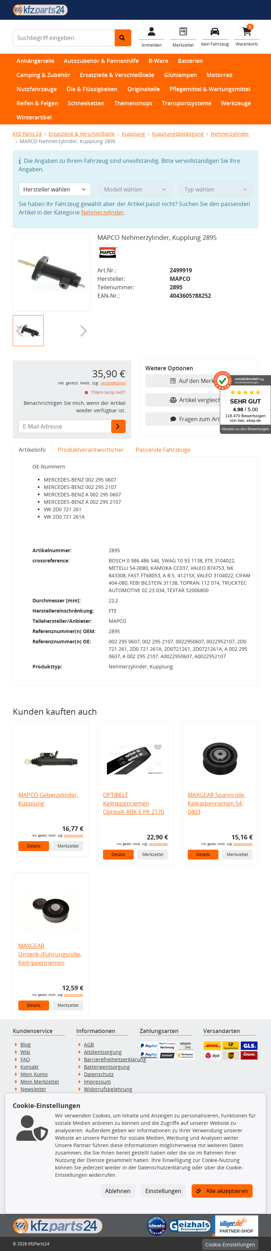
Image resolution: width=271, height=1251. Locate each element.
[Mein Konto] (151, 36)
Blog (25, 1044)
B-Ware (158, 61)
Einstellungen (163, 1191)
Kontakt (29, 1066)
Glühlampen (180, 75)
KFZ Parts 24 (27, 133)
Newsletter (33, 1089)
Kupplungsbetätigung (178, 133)
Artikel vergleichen (199, 400)
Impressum (97, 1081)
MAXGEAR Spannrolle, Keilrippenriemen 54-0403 (217, 803)
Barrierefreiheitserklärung (115, 1059)
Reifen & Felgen (37, 103)
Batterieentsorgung (107, 1066)
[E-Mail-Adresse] (118, 426)
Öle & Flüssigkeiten (92, 89)
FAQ (25, 1059)
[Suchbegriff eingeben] (64, 37)
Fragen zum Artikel (199, 419)
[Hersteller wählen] (55, 189)
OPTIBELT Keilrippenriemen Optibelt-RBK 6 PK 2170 (133, 803)
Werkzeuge (236, 103)
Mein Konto (34, 1074)
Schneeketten (86, 103)
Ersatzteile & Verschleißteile (117, 75)
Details (34, 846)
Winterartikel (34, 117)
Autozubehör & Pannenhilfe (101, 61)
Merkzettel (68, 846)
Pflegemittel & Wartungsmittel (209, 89)
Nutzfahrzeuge (37, 89)
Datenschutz (99, 1074)
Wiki (25, 1052)
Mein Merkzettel (39, 1081)
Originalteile (143, 89)
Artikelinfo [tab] (32, 450)
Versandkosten (113, 383)
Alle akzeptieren (222, 1191)
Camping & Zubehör (43, 75)
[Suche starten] (123, 37)
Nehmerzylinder (230, 133)
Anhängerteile (35, 61)
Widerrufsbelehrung (108, 1089)
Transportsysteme (186, 103)
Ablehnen (118, 1191)
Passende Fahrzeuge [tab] (163, 450)
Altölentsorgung (103, 1052)
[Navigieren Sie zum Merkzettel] (183, 36)
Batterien (190, 61)
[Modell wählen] (136, 189)
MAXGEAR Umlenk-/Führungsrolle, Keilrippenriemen (50, 954)
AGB (89, 1044)
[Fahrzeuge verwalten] (215, 36)
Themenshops (133, 103)
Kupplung (133, 133)
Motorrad (219, 75)
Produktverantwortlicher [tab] (91, 450)
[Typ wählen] (216, 189)
